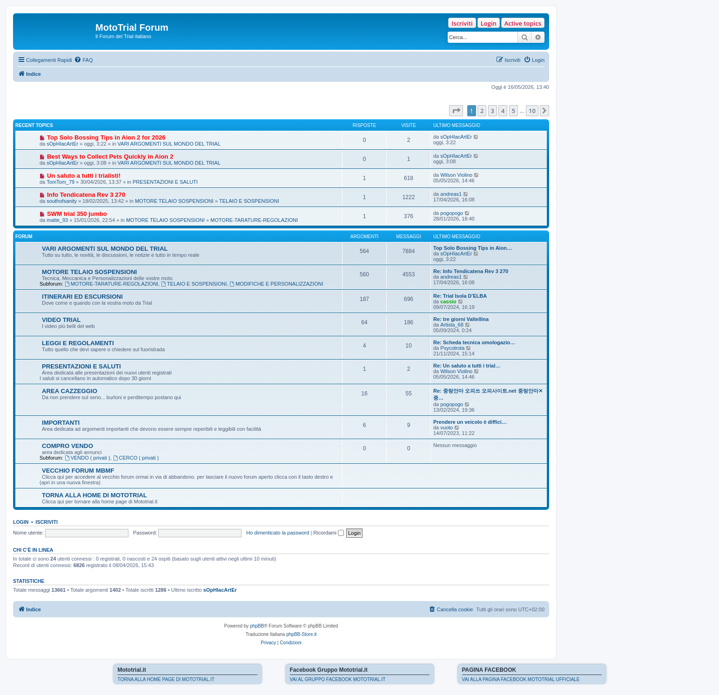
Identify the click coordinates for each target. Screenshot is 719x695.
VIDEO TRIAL (61, 319)
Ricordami (328, 532)
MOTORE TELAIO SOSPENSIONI (174, 201)
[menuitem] (83, 60)
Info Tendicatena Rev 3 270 (86, 194)
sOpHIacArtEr (62, 144)
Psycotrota (452, 348)
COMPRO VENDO (67, 445)
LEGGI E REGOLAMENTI (78, 343)
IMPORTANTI (61, 422)
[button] (456, 110)
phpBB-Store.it (301, 634)
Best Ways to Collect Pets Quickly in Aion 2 (110, 156)
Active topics (522, 23)
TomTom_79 (60, 182)
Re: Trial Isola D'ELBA (460, 296)
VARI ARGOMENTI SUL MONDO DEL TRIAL (169, 144)
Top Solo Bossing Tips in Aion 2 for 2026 (106, 137)
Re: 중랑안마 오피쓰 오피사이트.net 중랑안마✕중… (488, 394)
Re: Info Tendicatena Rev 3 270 (470, 271)
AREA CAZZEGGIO (69, 391)
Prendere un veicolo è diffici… (470, 422)
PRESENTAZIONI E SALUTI (165, 182)
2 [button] (482, 111)
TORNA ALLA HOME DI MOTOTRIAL (94, 495)
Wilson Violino (456, 175)
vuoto (446, 427)
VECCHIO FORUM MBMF (78, 470)
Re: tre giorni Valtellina (461, 319)
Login (489, 23)
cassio (448, 301)
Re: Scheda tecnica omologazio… (474, 342)
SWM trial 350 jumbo (77, 213)
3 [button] (492, 111)
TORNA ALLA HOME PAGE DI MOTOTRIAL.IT (166, 679)
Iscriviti (461, 23)
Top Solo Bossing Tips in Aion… (472, 248)
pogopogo (451, 213)
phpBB (257, 625)
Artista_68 (452, 324)
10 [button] (532, 111)
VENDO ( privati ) (87, 458)
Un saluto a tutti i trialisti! (84, 175)
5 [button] (513, 111)
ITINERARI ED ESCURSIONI (82, 296)
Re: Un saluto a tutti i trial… (466, 365)
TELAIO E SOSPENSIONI (249, 201)
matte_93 (57, 220)
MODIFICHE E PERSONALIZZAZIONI (276, 284)
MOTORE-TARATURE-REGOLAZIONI (254, 220)
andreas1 (451, 194)
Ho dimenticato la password (277, 532)
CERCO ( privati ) (136, 458)
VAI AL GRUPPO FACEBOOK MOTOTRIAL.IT (338, 679)
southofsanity (62, 201)
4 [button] (502, 111)
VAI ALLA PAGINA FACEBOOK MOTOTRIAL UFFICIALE (521, 679)
